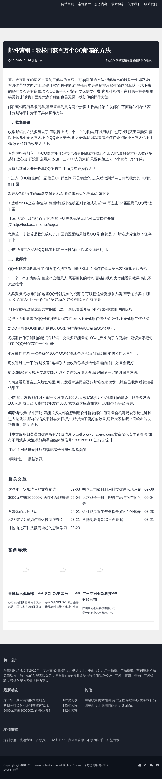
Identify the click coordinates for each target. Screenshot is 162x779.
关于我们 (134, 4)
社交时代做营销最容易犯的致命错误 (129, 60)
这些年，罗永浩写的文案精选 (32, 489)
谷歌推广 (42, 740)
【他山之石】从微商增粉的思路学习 (37, 528)
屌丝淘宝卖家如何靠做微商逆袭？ (35, 520)
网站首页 (67, 4)
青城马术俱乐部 (21, 594)
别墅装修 (112, 740)
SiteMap (127, 705)
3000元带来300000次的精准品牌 (26, 710)
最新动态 (117, 4)
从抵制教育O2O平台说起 (102, 520)
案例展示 (84, 4)
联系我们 (150, 4)
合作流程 (118, 700)
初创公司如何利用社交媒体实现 (26, 705)
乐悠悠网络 (91, 765)
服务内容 (100, 4)
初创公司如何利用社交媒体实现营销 (111, 489)
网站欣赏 (91, 700)
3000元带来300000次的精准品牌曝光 (38, 498)
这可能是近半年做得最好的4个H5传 (111, 512)
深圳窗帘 (58, 740)
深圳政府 (9, 740)
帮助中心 (132, 700)
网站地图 (104, 700)
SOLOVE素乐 (56, 594)
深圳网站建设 (111, 705)
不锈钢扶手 (95, 740)
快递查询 (26, 740)
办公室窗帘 (76, 740)
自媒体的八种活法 (23, 512)
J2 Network (22, 4)
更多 (45, 681)
